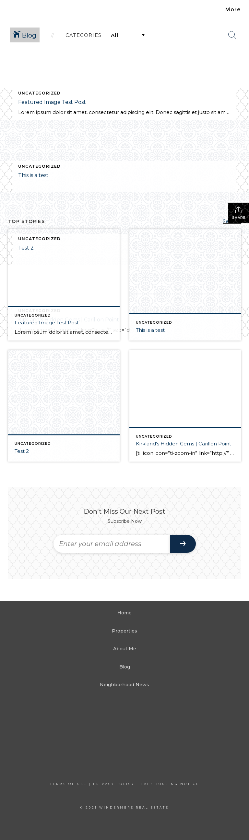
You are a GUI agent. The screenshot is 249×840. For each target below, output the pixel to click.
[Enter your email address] (111, 544)
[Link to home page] (16, 9)
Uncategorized (39, 93)
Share (238, 213)
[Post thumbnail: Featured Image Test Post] (64, 285)
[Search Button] (232, 35)
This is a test (33, 175)
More (233, 9)
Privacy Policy (114, 784)
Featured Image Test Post (52, 102)
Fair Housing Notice (170, 784)
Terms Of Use (68, 784)
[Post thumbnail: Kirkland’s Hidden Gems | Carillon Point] (185, 406)
